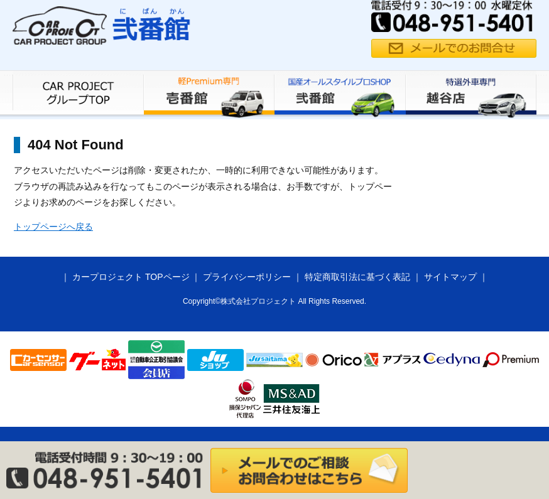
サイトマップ (450, 277)
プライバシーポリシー (247, 277)
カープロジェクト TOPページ (130, 277)
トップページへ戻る (53, 227)
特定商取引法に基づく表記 (357, 277)
